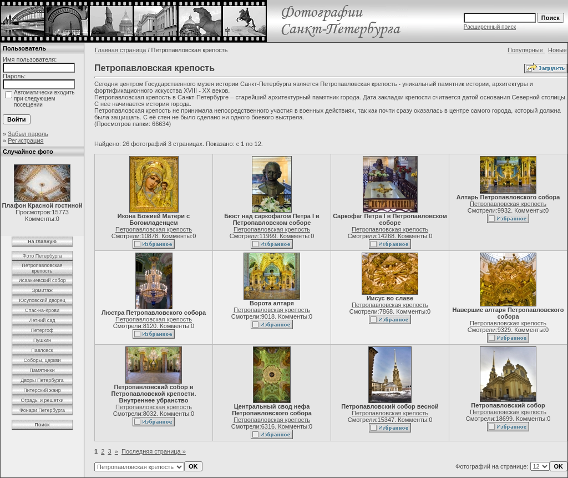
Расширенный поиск (490, 27)
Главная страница (120, 50)
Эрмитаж (42, 290)
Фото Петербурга (42, 256)
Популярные (526, 50)
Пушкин (42, 340)
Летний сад (42, 320)
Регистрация (25, 140)
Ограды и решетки (42, 400)
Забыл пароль (28, 133)
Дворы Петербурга (42, 380)
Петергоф (42, 330)
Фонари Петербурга (42, 410)
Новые (557, 50)
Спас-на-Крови (42, 310)
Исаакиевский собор (41, 280)
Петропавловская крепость (42, 268)
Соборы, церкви (42, 360)
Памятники (42, 370)
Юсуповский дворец (42, 300)
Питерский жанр (42, 390)
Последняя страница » (153, 451)
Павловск (42, 350)
